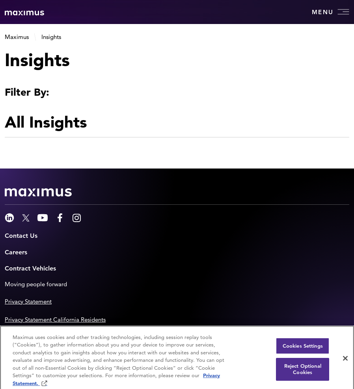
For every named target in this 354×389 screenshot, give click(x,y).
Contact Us (21, 235)
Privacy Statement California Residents (55, 319)
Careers (16, 252)
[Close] (345, 360)
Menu (330, 12)
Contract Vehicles (30, 268)
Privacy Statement (28, 301)
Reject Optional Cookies (302, 371)
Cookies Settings (303, 348)
